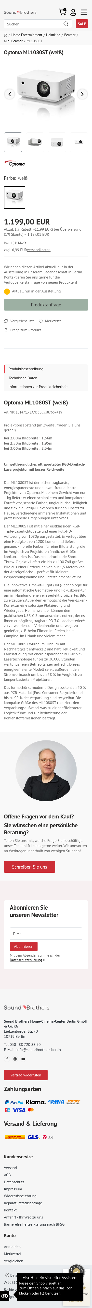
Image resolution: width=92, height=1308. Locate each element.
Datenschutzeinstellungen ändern (33, 1275)
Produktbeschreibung (26, 368)
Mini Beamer (13, 41)
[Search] (38, 23)
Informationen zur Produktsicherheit (38, 386)
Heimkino (53, 35)
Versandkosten (39, 249)
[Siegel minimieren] (84, 1271)
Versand (10, 1167)
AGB (7, 1174)
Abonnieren (23, 946)
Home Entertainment (26, 35)
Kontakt (10, 1209)
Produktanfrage (46, 305)
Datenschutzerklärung (26, 960)
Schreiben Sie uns (29, 867)
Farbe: (10, 178)
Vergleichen (13, 1260)
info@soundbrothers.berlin (38, 1049)
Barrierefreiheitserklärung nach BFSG (34, 1224)
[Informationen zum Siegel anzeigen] (76, 1300)
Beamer (70, 35)
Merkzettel (12, 1253)
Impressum (13, 1188)
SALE (82, 23)
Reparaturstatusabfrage (23, 1202)
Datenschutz (14, 1181)
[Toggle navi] (83, 12)
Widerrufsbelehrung (20, 1195)
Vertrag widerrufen (25, 1075)
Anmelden (12, 1246)
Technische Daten (23, 377)
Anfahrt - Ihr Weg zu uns (23, 1217)
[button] (73, 12)
